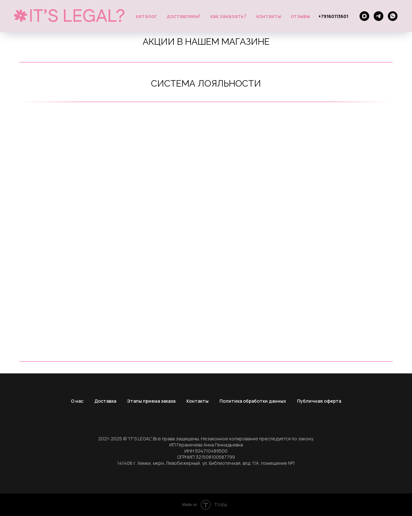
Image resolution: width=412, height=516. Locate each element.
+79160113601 (333, 16)
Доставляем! (184, 16)
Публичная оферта (319, 401)
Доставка (105, 401)
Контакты (268, 16)
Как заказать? (228, 16)
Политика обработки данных (253, 401)
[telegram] (378, 16)
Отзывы (300, 16)
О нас (77, 401)
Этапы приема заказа (151, 401)
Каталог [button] (146, 16)
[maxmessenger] (364, 16)
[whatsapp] (393, 16)
